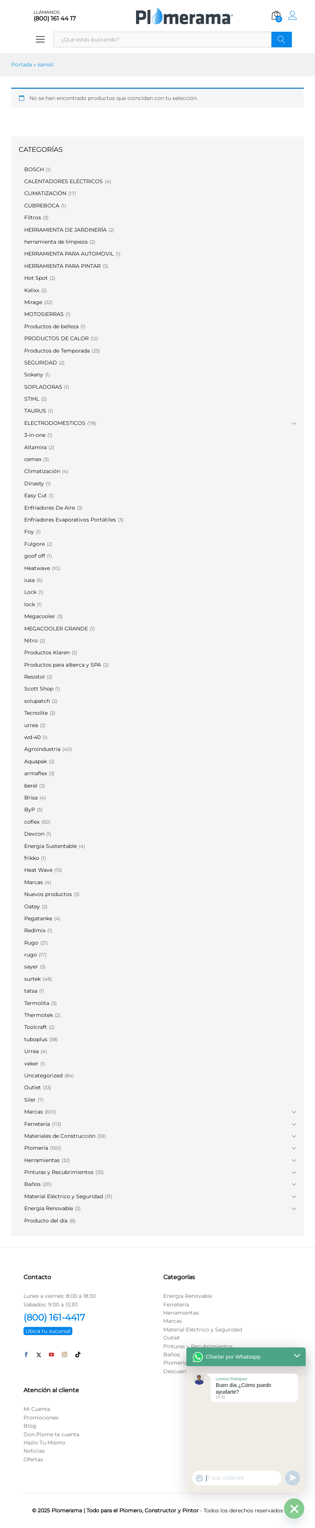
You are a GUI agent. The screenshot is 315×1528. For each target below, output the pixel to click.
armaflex (35, 773)
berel (30, 785)
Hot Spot (36, 278)
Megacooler (39, 616)
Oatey (32, 906)
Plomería (36, 1148)
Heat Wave (38, 870)
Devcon (34, 833)
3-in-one (34, 435)
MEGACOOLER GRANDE (56, 628)
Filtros (32, 217)
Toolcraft (35, 1027)
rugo (30, 954)
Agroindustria (42, 749)
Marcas (33, 882)
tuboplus (35, 1039)
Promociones (41, 1417)
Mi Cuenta (36, 1409)
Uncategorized (43, 1075)
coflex (32, 821)
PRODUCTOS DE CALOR (56, 338)
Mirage (33, 302)
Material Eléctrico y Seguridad (63, 1196)
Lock (30, 592)
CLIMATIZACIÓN (45, 193)
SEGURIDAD (40, 362)
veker (31, 1063)
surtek (32, 979)
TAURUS (35, 410)
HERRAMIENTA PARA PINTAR (62, 266)
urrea (31, 725)
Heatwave (37, 568)
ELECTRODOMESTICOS (54, 423)
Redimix (34, 930)
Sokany (33, 374)
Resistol (34, 676)
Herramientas (42, 1160)
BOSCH (34, 169)
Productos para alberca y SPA (62, 664)
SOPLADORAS (43, 386)
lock (29, 604)
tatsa (30, 990)
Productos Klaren (47, 652)
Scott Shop (38, 688)
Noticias (34, 1450)
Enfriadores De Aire (49, 507)
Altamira (35, 447)
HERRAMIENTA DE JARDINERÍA (65, 229)
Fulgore (34, 544)
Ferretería (37, 1124)
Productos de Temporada (57, 350)
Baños (32, 1184)
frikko (31, 858)
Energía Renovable (48, 1208)
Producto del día (45, 1220)
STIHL (31, 398)
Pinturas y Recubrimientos (59, 1172)
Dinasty (34, 483)
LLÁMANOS (47, 12)
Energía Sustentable (50, 846)
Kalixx (31, 290)
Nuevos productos (48, 894)
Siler (30, 1099)
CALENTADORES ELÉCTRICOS (63, 181)
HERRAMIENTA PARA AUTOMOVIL (69, 253)
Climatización (42, 471)
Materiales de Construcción (59, 1136)
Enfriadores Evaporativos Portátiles (70, 519)
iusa (29, 580)
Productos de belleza (51, 326)
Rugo (31, 942)
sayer (31, 966)
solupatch (37, 701)
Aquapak (35, 761)
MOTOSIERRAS (44, 314)
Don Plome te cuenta (51, 1434)
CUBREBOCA (41, 205)
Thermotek (38, 1015)
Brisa (31, 797)
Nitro (31, 640)
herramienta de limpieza (56, 241)
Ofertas (33, 1459)
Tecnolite (36, 713)
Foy (29, 531)
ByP (29, 809)
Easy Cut (35, 495)
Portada (21, 64)
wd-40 (32, 737)
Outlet (32, 1087)
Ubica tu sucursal (47, 1331)
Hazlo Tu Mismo (44, 1442)
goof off (34, 555)
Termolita (36, 1003)
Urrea (31, 1051)
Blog (29, 1425)
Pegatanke (38, 918)
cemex (32, 459)
